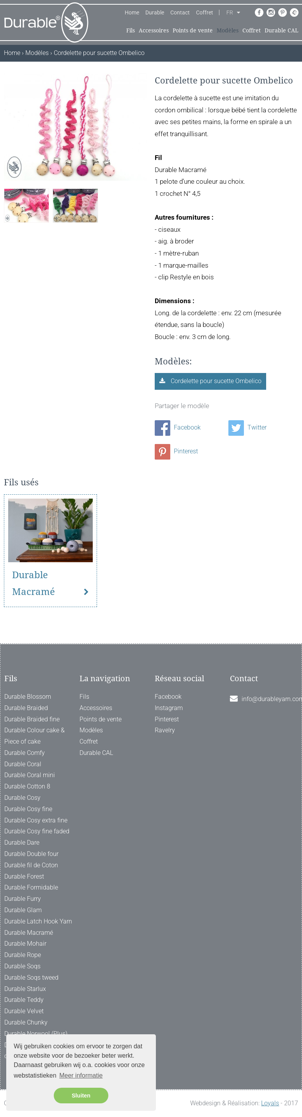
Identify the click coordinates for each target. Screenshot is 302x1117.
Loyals (270, 1103)
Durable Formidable (31, 887)
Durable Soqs (22, 966)
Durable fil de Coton (31, 865)
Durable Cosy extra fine (35, 820)
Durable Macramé (33, 583)
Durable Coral (22, 764)
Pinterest (176, 451)
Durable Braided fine (32, 719)
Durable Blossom (27, 696)
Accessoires (154, 30)
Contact (180, 12)
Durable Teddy (24, 999)
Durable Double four (31, 854)
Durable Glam (23, 910)
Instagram (169, 708)
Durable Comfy (24, 753)
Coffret (204, 12)
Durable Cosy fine (28, 809)
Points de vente (193, 30)
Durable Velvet (24, 1011)
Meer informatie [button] (80, 1075)
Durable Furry (22, 898)
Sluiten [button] (81, 1095)
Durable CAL (281, 30)
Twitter (247, 427)
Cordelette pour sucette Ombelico (215, 381)
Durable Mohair (25, 943)
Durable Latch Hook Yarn (38, 921)
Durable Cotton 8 (27, 786)
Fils (130, 30)
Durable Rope (22, 955)
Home (132, 12)
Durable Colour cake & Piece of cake (34, 735)
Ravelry (165, 730)
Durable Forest (24, 876)
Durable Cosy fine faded (36, 831)
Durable (154, 12)
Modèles (227, 30)
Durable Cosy (22, 797)
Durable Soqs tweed (31, 977)
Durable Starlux (25, 989)
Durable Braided (26, 708)
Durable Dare (21, 842)
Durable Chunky (26, 1022)
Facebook (178, 427)
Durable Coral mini (29, 775)
